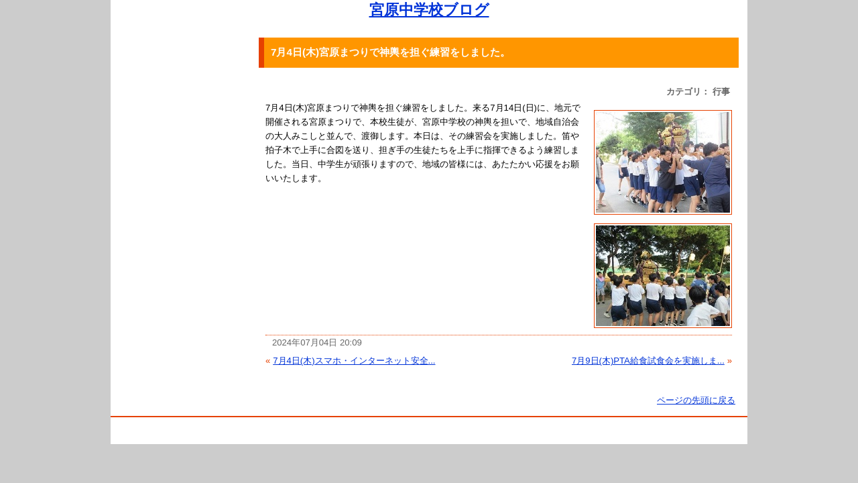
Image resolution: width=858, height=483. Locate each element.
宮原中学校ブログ (429, 9)
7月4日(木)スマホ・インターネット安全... (354, 361)
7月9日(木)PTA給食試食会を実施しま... (648, 361)
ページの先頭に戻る (696, 400)
